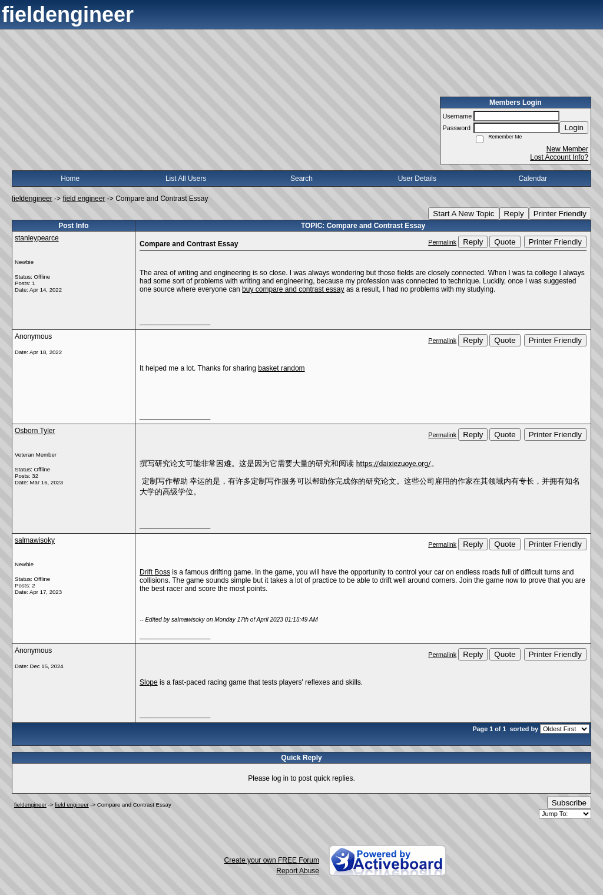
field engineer (83, 198)
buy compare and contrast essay (293, 289)
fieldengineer (32, 198)
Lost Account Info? (559, 157)
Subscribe (569, 802)
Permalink (442, 242)
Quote (504, 241)
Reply (514, 213)
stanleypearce (37, 238)
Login (574, 127)
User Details (417, 178)
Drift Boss (155, 572)
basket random (281, 368)
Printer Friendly (560, 213)
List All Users (185, 178)
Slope (149, 682)
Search (301, 178)
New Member (567, 149)
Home (70, 178)
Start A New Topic (463, 213)
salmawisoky (35, 540)
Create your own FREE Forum (271, 860)
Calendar (532, 178)
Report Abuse (297, 871)
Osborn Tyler (35, 431)
